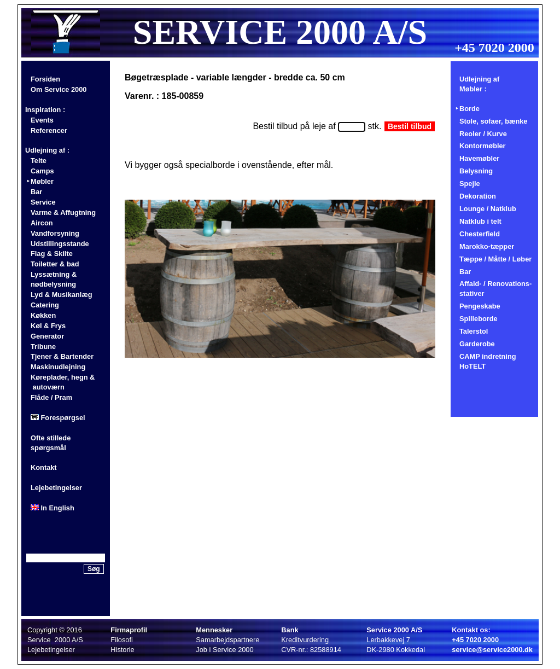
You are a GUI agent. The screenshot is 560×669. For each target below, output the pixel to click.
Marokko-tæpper (486, 246)
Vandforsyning (55, 233)
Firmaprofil (128, 630)
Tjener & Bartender (62, 356)
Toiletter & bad (55, 264)
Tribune (43, 346)
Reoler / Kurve (483, 134)
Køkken (43, 315)
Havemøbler (479, 158)
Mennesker (214, 630)
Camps (42, 171)
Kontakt (44, 467)
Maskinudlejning (58, 367)
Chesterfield (479, 234)
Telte (38, 160)
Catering (45, 305)
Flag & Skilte (52, 253)
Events (42, 120)
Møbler (42, 181)
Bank (289, 630)
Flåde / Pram (51, 397)
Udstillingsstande (60, 244)
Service (43, 202)
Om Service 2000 (58, 89)
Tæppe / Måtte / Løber (495, 259)
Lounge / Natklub (487, 209)
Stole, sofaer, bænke (493, 121)
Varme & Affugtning (63, 212)
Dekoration (477, 196)
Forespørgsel (58, 418)
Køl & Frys (48, 326)
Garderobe (477, 344)
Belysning (476, 171)
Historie (122, 649)
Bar (36, 192)
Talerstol (473, 331)
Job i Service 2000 (224, 649)
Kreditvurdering (305, 640)
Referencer (49, 130)
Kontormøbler (482, 146)
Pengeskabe (479, 306)
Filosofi (121, 640)
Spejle (469, 183)
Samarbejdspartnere (227, 640)
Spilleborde (478, 319)
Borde (469, 108)
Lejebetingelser (56, 488)
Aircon (42, 223)
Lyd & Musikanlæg (61, 294)
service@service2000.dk (492, 649)
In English (52, 508)
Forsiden (45, 79)
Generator (47, 336)
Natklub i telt (480, 221)
